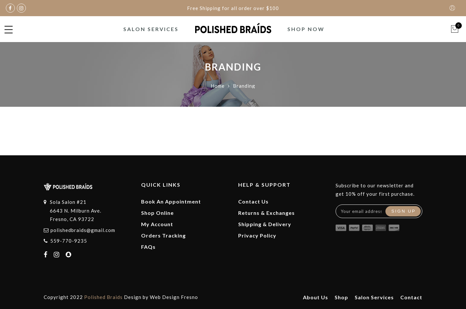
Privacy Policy (257, 235)
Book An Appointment (171, 201)
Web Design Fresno (174, 297)
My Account (157, 224)
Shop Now (306, 29)
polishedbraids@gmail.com (82, 230)
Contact (411, 297)
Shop (341, 297)
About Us (315, 297)
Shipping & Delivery (264, 224)
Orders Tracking (163, 235)
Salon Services (151, 29)
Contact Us (253, 201)
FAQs (148, 247)
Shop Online (157, 213)
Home (218, 86)
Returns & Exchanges (266, 213)
